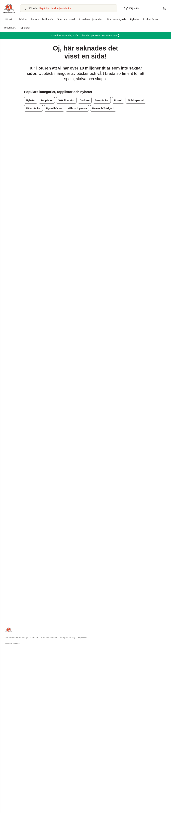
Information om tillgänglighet (53, 664)
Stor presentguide (115, 19)
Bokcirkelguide (141, 641)
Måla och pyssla (75, 108)
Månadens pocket (109, 636)
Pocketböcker (148, 19)
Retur (40, 641)
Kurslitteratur (75, 627)
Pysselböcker (52, 108)
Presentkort (9, 28)
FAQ (40, 646)
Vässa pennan (76, 660)
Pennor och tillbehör (42, 19)
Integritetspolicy (46, 655)
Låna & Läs (75, 650)
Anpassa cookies (54, 688)
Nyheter (133, 19)
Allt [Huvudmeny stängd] (9, 19)
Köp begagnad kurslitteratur (84, 632)
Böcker (23, 19)
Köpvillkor (43, 650)
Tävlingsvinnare (46, 660)
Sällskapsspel (131, 100)
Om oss (9, 627)
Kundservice (44, 627)
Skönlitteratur (65, 100)
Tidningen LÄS (141, 650)
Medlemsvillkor (12, 694)
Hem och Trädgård (99, 108)
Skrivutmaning (76, 664)
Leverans (42, 632)
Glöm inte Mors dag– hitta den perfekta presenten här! (85, 35)
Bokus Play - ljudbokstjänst (83, 641)
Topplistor (24, 28)
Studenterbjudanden (111, 641)
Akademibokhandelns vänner (21, 636)
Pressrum (10, 641)
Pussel (114, 100)
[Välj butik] (132, 8)
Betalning (43, 636)
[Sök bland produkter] (69, 8)
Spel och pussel (65, 19)
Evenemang (75, 646)
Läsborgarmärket (78, 655)
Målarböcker (33, 108)
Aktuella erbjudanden (89, 19)
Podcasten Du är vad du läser (149, 660)
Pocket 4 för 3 (107, 646)
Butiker (9, 632)
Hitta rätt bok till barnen (146, 655)
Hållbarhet (11, 646)
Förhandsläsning (109, 655)
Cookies (39, 688)
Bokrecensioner (108, 650)
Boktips (137, 627)
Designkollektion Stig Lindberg (116, 632)
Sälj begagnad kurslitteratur (84, 636)
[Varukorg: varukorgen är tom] (164, 8)
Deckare (82, 100)
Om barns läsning (142, 646)
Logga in (10, 655)
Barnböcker (99, 100)
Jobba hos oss (13, 650)
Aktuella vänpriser (109, 627)
